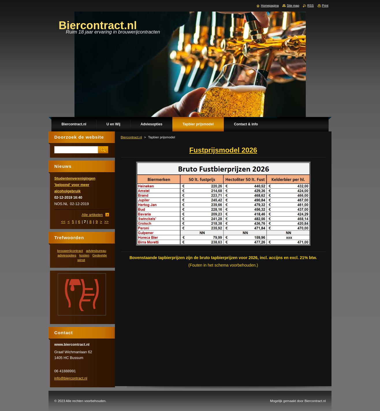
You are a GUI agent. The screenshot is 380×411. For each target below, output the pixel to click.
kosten (84, 255)
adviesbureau (96, 250)
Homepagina (270, 5)
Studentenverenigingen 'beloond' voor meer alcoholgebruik (74, 184)
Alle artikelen (92, 215)
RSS (310, 5)
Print (325, 5)
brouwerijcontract (70, 250)
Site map (293, 5)
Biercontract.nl (131, 137)
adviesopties (66, 255)
